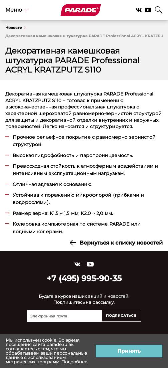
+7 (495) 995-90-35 (84, 278)
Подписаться (121, 315)
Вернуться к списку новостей (116, 243)
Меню (17, 10)
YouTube (148, 10)
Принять (129, 351)
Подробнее (74, 361)
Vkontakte (139, 10)
